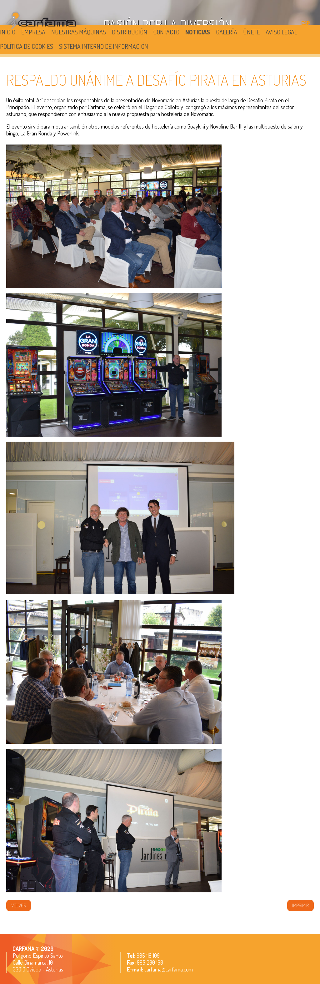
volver (18, 905)
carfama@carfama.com (168, 969)
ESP (305, 23)
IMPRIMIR (300, 905)
